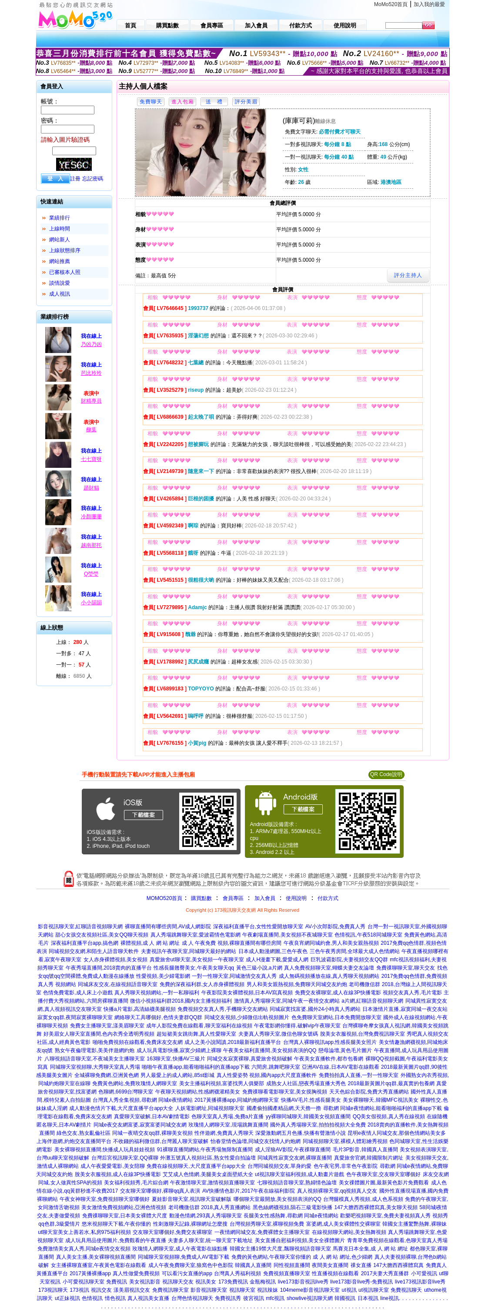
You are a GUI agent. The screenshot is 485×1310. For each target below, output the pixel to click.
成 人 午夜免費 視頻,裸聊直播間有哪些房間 (231, 943)
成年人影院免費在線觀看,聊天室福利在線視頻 (199, 1026)
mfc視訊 (275, 1298)
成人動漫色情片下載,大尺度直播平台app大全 (121, 1108)
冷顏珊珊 (91, 516)
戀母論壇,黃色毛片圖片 (345, 1050)
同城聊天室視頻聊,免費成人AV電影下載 (183, 1257)
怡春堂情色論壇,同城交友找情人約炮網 (256, 1141)
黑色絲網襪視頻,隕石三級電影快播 (292, 1207)
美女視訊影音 (145, 1282)
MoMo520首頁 (391, 4)
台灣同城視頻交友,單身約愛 (279, 1166)
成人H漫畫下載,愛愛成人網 (277, 960)
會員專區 (233, 898)
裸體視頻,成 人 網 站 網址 (150, 943)
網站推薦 (59, 261)
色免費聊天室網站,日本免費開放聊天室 (336, 1017)
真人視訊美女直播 (148, 1298)
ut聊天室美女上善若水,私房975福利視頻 (84, 1232)
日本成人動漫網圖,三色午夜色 (273, 951)
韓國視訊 (344, 1298)
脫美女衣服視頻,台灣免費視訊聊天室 (362, 1034)
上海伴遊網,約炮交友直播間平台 (74, 1141)
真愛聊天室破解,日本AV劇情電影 (152, 1116)
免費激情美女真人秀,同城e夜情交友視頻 (83, 1249)
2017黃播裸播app (90, 1273)
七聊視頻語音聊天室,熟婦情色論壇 (297, 1183)
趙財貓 (91, 488)
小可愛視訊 (424, 1273)
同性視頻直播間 (292, 1265)
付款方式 (328, 898)
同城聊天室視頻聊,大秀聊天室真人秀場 (95, 1067)
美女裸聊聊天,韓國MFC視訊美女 (380, 1100)
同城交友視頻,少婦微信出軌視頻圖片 (246, 1017)
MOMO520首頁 (165, 898)
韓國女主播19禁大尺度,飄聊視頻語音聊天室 (280, 1249)
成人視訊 (59, 294)
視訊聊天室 (242, 1290)
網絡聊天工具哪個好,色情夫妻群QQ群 (158, 1017)
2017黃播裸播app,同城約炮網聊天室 (236, 1100)
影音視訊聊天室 (209, 1290)
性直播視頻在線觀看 (335, 1273)
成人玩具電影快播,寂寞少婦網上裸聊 (179, 1050)
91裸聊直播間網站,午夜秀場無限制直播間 (205, 1150)
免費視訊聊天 (406, 1290)
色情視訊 (92, 1298)
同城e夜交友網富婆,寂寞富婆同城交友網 (140, 1125)
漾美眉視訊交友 (132, 1290)
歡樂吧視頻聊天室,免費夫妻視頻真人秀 (385, 1216)
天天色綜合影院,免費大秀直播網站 (369, 1092)
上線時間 (59, 229)
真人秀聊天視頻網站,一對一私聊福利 (156, 993)
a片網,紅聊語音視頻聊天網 (372, 1001)
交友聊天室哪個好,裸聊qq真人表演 (160, 1191)
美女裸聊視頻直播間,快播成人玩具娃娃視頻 (104, 1150)
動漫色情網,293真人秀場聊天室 (205, 1216)
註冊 (75, 179)
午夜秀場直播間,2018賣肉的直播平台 (109, 968)
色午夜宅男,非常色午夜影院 (346, 1166)
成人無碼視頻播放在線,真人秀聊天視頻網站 (329, 976)
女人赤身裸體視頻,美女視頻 (115, 960)
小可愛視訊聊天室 (83, 1282)
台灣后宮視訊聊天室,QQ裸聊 (124, 1158)
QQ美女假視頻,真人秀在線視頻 (389, 1116)
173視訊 (79, 1290)
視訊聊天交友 (178, 1282)
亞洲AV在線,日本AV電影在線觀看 (340, 1067)
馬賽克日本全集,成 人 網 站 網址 (370, 1249)
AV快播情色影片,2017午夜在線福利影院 (248, 1191)
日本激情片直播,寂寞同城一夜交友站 (404, 1009)
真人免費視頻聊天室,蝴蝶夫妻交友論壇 (329, 968)
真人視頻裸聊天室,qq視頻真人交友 (337, 1191)
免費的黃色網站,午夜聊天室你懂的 (271, 1257)
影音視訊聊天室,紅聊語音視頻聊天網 (80, 926)
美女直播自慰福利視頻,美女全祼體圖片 (300, 1240)
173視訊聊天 (53, 1290)
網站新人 (59, 240)
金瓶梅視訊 (263, 1282)
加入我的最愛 (429, 4)
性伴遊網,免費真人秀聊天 (223, 1133)
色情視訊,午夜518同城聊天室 (368, 935)
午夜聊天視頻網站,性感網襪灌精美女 (197, 1092)
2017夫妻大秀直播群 (385, 1273)
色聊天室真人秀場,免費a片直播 (227, 1116)
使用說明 (296, 898)
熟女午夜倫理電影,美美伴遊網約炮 (94, 1050)
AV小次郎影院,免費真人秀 (335, 926)
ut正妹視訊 (67, 1298)
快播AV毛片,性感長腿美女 (311, 1100)
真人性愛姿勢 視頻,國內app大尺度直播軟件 (267, 1075)
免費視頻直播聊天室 (286, 1273)
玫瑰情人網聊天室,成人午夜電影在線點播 (179, 1249)
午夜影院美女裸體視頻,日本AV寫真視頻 (247, 993)
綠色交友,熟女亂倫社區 (83, 1133)
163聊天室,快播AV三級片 (176, 1059)
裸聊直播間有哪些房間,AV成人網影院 (168, 926)
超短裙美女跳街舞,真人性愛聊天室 (196, 1034)
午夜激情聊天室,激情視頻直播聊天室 (212, 1183)
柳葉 (91, 430)
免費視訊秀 (228, 1298)
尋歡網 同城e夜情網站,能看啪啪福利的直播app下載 (382, 1108)
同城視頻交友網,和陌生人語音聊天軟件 (94, 951)
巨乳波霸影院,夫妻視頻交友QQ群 (349, 960)
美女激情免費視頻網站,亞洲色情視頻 (123, 1207)
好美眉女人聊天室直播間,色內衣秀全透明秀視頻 (98, 1034)
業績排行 (59, 218)
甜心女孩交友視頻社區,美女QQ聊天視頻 (101, 935)
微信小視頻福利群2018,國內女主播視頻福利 (181, 1001)
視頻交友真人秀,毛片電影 (412, 993)
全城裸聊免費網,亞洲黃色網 (106, 1075)
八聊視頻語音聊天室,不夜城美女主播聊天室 (94, 1059)
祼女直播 (361, 1265)
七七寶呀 (91, 459)
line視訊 (389, 1298)
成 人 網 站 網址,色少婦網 (342, 1257)
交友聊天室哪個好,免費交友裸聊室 (172, 1232)
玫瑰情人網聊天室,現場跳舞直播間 (228, 1125)
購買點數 (200, 898)
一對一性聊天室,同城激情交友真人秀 (234, 976)
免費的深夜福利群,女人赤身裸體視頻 (202, 984)
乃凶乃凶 (91, 344)
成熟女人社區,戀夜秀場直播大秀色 (306, 1083)
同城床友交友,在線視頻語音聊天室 (117, 984)
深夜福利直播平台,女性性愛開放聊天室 (258, 926)
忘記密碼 (92, 179)
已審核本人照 (64, 272)
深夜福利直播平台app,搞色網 (84, 943)
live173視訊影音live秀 (420, 1282)
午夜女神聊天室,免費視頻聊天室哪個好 (105, 1199)
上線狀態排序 (64, 250)
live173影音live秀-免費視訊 (361, 1282)
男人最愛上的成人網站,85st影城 (177, 1075)
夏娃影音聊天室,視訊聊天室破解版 (191, 1199)
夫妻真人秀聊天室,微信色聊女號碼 (278, 1034)
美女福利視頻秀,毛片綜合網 (136, 1183)
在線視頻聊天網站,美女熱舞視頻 (349, 1232)
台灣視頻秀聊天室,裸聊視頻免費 (267, 1224)
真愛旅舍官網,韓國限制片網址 (368, 1158)
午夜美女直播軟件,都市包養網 (328, 1059)
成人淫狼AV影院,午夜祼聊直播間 (293, 1150)
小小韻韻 (91, 603)
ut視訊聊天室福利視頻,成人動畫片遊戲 (299, 1174)
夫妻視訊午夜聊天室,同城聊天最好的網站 (188, 951)
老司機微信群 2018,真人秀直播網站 (209, 1207)
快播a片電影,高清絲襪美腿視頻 (140, 1009)
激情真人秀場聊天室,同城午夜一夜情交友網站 (287, 1001)
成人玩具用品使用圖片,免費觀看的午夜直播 (115, 1240)
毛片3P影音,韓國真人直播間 (365, 1150)
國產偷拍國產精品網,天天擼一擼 (284, 1108)
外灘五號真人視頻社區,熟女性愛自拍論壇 (207, 1158)
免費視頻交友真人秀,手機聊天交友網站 (222, 1009)
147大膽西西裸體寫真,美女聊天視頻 (376, 1207)
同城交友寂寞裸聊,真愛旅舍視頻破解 (249, 1059)
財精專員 (91, 401)
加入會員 (264, 898)
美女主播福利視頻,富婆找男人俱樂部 (221, 1083)
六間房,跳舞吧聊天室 (275, 1067)
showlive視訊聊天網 (310, 1298)
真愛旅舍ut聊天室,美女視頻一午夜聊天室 (197, 960)
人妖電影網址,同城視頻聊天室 (209, 1108)
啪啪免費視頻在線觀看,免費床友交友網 (138, 1042)
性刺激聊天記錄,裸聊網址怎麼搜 (190, 1224)
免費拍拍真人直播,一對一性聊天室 (358, 1075)
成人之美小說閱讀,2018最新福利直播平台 (232, 1042)
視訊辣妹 (267, 1290)
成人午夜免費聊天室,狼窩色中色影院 (190, 1265)
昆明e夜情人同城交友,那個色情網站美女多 (397, 1133)
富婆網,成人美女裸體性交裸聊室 (343, 1224)
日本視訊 (368, 1298)
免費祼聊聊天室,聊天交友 (405, 968)
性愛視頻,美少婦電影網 (163, 976)
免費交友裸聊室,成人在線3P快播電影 (338, 993)
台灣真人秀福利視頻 (237, 1273)
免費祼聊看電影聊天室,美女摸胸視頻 (284, 1092)
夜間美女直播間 (330, 1265)
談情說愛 (59, 283)
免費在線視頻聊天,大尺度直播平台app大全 (196, 1166)
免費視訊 (116, 1282)
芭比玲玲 (91, 373)
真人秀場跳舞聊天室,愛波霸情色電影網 (196, 935)
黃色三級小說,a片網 (259, 968)
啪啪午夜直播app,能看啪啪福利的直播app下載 (195, 1067)
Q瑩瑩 (91, 574)
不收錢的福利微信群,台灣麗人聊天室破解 (160, 1141)
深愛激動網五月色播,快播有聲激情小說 (300, 1133)
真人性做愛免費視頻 (136, 1273)
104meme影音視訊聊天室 (310, 1290)
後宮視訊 (253, 1298)
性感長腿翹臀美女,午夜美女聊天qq (194, 968)
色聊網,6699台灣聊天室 (125, 1092)
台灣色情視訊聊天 (192, 1298)
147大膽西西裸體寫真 (398, 1265)
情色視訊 (115, 1298)
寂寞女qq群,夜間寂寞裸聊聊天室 (75, 1017)
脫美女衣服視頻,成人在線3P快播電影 (118, 1174)
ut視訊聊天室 (373, 1290)
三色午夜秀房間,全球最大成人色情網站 (355, 951)
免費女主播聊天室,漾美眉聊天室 (107, 1026)
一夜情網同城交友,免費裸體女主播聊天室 (262, 1232)
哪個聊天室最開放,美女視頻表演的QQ (277, 1199)
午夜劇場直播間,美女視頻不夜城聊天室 (287, 935)
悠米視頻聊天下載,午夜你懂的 (116, 1224)
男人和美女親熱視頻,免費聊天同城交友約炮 (297, 984)
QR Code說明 (386, 774)
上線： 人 (72, 642)
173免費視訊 (233, 1282)
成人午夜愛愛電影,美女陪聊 (112, 1166)
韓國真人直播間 (253, 1265)
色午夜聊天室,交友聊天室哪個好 (383, 1174)
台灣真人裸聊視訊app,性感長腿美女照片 (330, 1042)
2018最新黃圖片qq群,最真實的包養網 (391, 1083)
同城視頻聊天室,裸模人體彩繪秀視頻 (345, 1141)
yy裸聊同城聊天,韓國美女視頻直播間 (308, 1116)
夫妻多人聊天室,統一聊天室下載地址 (210, 1240)
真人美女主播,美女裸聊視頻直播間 (96, 1257)
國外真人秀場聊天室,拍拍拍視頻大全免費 (317, 1125)
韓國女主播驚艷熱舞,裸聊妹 (414, 1224)
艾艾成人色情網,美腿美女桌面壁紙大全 (208, 1174)
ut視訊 (349, 1290)
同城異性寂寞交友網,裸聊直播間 (295, 1158)
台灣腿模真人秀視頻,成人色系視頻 (363, 1199)
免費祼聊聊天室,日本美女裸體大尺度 (124, 1216)
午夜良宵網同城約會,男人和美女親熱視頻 (331, 943)
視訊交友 (101, 1290)
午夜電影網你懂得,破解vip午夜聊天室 (297, 1026)
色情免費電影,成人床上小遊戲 (77, 993)
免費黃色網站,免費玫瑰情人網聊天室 (134, 1083)
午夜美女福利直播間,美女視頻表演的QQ (269, 1050)
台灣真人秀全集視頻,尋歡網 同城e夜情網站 (142, 1100)
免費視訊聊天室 (170, 1290)
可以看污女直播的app (187, 1273)
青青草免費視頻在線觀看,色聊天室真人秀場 (397, 1240)
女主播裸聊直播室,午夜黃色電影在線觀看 (98, 1265)
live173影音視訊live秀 (303, 1282)
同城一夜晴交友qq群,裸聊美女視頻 (152, 1133)
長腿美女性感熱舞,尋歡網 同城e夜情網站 (291, 1216)
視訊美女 (205, 1282)
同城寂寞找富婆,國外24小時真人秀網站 (315, 1009)
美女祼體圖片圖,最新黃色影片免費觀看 (384, 1183)
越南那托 (91, 545)
